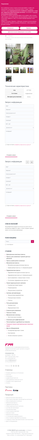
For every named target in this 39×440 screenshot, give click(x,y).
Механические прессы (12, 263)
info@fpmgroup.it (12, 360)
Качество (8, 374)
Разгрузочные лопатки (14, 298)
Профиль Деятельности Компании (14, 372)
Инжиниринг (9, 376)
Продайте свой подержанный (13, 381)
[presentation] (16, 150)
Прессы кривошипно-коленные (15, 260)
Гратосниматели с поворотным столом (19, 278)
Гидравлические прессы (13, 270)
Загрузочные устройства (15, 290)
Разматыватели (12, 288)
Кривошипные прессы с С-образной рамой (20, 267)
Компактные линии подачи (15, 285)
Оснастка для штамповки (13, 310)
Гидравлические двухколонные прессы (19, 272)
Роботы (10, 300)
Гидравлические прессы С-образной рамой (20, 275)
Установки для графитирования (15, 319)
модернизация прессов (12, 378)
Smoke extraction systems (15, 335)
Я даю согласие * (18, 144)
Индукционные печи (13, 308)
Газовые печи (11, 305)
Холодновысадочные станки (16, 330)
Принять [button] (28, 28)
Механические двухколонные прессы (18, 265)
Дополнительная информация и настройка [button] (19, 31)
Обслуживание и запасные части (14, 379)
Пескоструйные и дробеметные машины (18, 322)
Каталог (8, 383)
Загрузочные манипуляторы (16, 295)
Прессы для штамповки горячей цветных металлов (18, 257)
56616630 (29, 435)
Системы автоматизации (13, 293)
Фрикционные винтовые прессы (15, 254)
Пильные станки (11, 312)
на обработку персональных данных (22, 144)
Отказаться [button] (10, 28)
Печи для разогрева (12, 303)
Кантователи (11, 333)
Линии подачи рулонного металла (16, 283)
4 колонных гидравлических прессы (18, 280)
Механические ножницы (13, 315)
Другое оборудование (12, 328)
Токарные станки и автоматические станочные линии (19, 325)
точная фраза (9, 244)
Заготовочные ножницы (15, 317)
